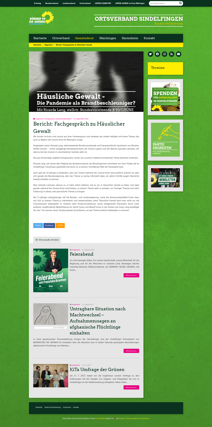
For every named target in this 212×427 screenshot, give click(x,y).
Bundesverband (51, 3)
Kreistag (37, 3)
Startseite (40, 38)
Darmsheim (130, 38)
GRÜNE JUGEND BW (103, 3)
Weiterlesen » (131, 275)
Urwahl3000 (100, 418)
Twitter (38, 225)
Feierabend (81, 254)
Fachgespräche (49, 119)
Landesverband (69, 3)
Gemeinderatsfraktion (64, 119)
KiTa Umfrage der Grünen (97, 369)
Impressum (67, 407)
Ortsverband (61, 38)
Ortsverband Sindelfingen (139, 19)
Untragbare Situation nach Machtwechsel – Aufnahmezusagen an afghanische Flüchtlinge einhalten (98, 321)
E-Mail (60, 225)
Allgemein (48, 44)
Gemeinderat (84, 38)
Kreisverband (85, 3)
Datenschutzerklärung (52, 407)
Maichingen (107, 38)
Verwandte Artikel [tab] (49, 240)
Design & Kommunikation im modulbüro (134, 418)
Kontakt (149, 38)
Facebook (49, 225)
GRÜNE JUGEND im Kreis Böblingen (130, 3)
